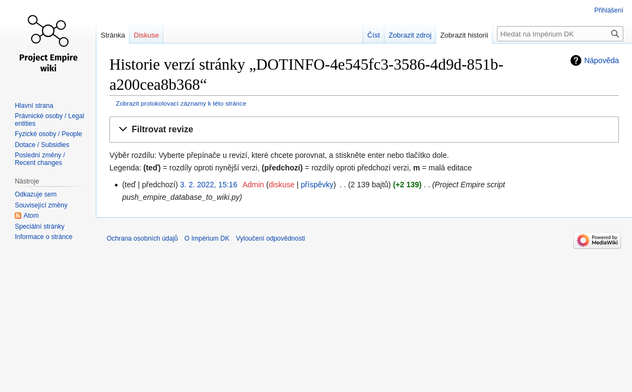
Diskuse (146, 35)
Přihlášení (608, 10)
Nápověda (601, 60)
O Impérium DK (207, 238)
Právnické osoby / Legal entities (49, 119)
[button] (364, 129)
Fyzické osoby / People (48, 134)
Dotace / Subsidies (42, 145)
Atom (31, 215)
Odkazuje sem (36, 194)
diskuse (281, 184)
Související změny (41, 205)
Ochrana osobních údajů (142, 238)
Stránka (113, 35)
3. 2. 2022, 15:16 (208, 184)
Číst (373, 35)
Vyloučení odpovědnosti (270, 238)
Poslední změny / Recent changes (40, 159)
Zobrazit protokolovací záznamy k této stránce (181, 103)
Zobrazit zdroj (410, 35)
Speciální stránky (39, 226)
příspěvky (317, 184)
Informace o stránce (43, 237)
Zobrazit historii (464, 35)
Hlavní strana (34, 105)
